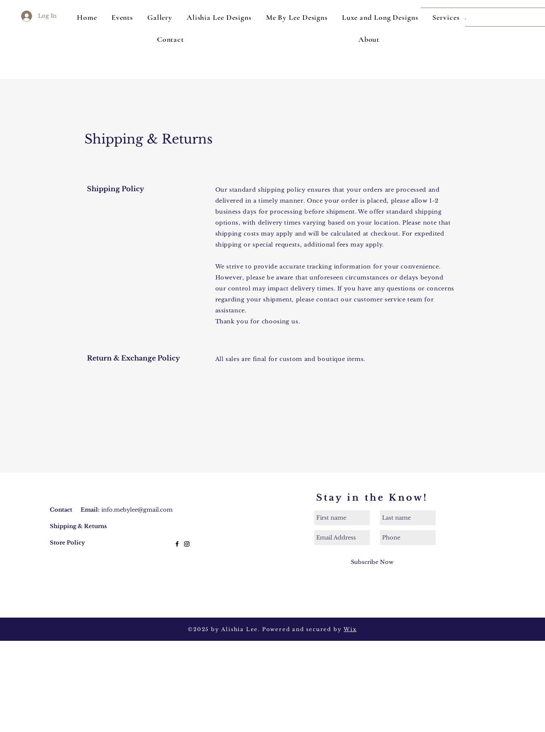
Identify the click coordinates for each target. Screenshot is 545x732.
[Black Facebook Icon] (177, 544)
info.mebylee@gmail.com (137, 509)
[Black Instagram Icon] (186, 544)
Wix (350, 629)
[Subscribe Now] (372, 562)
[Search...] (484, 17)
